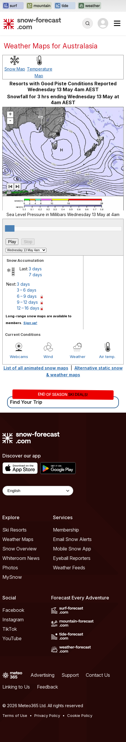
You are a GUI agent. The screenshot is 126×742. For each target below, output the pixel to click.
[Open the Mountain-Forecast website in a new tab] (39, 6)
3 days (35, 268)
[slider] (9, 228)
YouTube (12, 638)
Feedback (47, 687)
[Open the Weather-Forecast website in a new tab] (89, 6)
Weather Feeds (69, 568)
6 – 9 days (27, 296)
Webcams (19, 356)
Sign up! (30, 323)
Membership (66, 530)
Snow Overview (19, 549)
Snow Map (14, 68)
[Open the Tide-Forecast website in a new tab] (64, 6)
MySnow (12, 577)
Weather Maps (17, 539)
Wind (48, 356)
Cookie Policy (79, 715)
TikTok (9, 629)
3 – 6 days (26, 289)
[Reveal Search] (87, 23)
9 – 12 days (27, 302)
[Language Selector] (37, 491)
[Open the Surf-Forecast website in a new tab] (13, 6)
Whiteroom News (21, 558)
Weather (77, 356)
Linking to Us (16, 687)
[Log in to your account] (103, 23)
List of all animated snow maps (36, 367)
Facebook (13, 610)
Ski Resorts (14, 530)
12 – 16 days (28, 307)
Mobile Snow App (72, 549)
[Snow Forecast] (32, 23)
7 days (35, 274)
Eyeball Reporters (72, 558)
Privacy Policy (47, 715)
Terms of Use (14, 715)
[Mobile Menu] (117, 23)
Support (70, 675)
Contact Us (98, 675)
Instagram (13, 619)
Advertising (42, 675)
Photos (10, 568)
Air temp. (107, 356)
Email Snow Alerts (72, 539)
